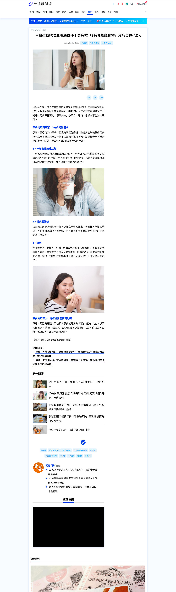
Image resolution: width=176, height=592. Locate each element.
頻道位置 (33, 562)
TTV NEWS (35, 24)
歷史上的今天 (60, 569)
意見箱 (57, 562)
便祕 (88, 450)
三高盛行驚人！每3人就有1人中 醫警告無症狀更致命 (79, 466)
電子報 (83, 566)
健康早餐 (107, 37)
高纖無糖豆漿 (81, 445)
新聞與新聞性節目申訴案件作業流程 (95, 562)
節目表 (32, 566)
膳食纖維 (95, 37)
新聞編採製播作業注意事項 (91, 559)
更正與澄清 (59, 559)
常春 (63, 450)
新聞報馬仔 (59, 566)
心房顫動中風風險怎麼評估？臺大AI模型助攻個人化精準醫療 (79, 475)
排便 (80, 450)
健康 (44, 24)
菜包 (93, 445)
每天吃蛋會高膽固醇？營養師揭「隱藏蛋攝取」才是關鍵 (79, 483)
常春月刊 (57, 460)
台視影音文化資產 (36, 559)
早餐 (85, 37)
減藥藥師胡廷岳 (95, 102)
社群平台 (33, 569)
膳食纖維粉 (52, 450)
